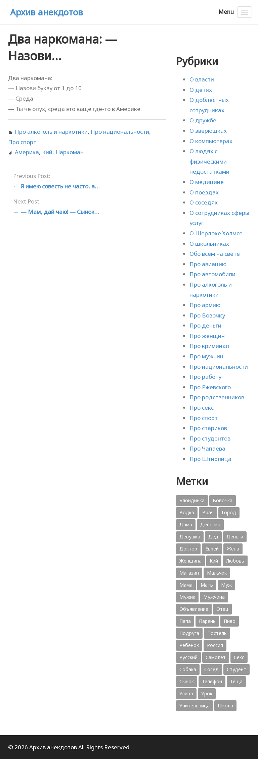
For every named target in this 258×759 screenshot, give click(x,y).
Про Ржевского (210, 387)
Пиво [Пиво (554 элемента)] (229, 621)
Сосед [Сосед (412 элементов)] (211, 669)
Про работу (205, 377)
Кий (47, 152)
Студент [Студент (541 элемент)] (236, 669)
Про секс (201, 407)
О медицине (206, 182)
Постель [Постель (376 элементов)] (217, 633)
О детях (200, 90)
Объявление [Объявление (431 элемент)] (193, 609)
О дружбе (202, 120)
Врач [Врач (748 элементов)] (208, 512)
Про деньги (205, 325)
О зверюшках (208, 130)
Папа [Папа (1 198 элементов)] (185, 621)
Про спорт (22, 142)
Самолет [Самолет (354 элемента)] (216, 657)
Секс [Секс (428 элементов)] (239, 657)
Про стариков (208, 428)
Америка (27, 152)
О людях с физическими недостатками (209, 161)
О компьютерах (210, 141)
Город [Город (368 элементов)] (229, 512)
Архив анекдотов (46, 12)
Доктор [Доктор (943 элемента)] (188, 548)
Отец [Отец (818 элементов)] (222, 609)
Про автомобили (212, 274)
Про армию (204, 305)
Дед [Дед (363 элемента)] (213, 536)
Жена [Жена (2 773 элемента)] (233, 548)
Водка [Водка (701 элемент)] (186, 512)
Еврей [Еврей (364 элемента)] (212, 548)
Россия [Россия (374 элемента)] (215, 645)
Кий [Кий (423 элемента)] (214, 561)
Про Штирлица (210, 459)
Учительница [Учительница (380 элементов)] (194, 705)
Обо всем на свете (214, 253)
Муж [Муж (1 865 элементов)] (226, 585)
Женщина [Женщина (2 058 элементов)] (190, 561)
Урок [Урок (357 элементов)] (206, 693)
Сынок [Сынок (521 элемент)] (186, 681)
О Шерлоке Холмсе (216, 233)
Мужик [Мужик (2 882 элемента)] (187, 597)
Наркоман (69, 152)
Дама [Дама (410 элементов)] (185, 524)
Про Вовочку (207, 315)
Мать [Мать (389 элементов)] (207, 585)
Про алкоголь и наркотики (51, 131)
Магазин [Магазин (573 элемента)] (189, 573)
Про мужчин (206, 356)
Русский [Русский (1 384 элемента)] (188, 657)
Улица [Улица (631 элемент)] (186, 693)
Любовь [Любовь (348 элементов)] (235, 561)
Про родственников (216, 397)
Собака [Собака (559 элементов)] (187, 669)
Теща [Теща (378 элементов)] (236, 681)
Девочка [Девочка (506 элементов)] (210, 524)
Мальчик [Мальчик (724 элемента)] (217, 573)
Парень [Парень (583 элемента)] (207, 621)
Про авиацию (207, 264)
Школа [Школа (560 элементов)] (225, 705)
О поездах (204, 192)
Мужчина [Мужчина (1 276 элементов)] (214, 597)
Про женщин (207, 336)
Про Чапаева (207, 448)
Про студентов (209, 438)
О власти (201, 79)
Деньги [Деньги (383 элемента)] (234, 536)
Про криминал (209, 346)
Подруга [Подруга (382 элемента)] (189, 633)
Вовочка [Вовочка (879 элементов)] (222, 500)
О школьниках (209, 243)
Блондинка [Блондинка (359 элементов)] (192, 500)
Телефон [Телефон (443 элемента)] (212, 681)
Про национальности (120, 131)
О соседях (203, 202)
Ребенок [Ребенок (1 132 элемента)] (189, 645)
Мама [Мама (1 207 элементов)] (185, 585)
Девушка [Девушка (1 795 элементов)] (189, 536)
